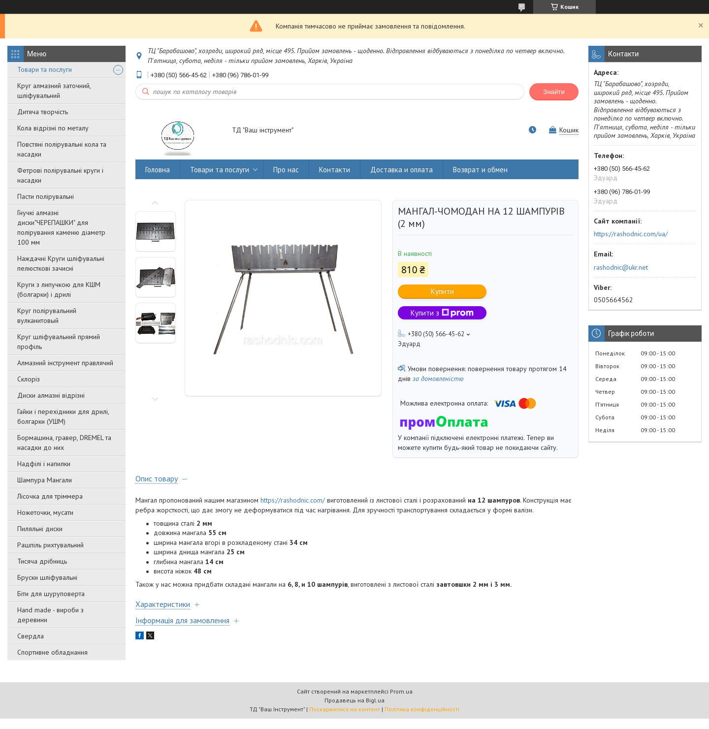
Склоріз (28, 379)
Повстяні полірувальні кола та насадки (61, 149)
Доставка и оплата (401, 169)
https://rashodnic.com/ (292, 500)
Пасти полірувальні (45, 196)
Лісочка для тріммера (50, 496)
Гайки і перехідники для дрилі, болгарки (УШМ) (63, 416)
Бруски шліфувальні (47, 577)
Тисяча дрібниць (42, 561)
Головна (157, 169)
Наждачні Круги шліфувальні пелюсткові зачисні (60, 263)
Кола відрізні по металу (53, 128)
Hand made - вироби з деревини (50, 614)
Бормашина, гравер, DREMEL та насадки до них (64, 442)
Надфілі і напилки (43, 463)
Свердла (30, 636)
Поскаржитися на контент (344, 709)
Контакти (334, 169)
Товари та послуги (44, 69)
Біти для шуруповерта (51, 593)
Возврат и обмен (480, 169)
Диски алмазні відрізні (51, 395)
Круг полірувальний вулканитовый (46, 315)
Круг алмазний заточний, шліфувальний (54, 90)
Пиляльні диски (40, 528)
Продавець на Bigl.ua (354, 700)
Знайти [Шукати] (554, 91)
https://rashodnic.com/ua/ (631, 233)
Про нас (286, 169)
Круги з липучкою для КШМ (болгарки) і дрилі (58, 289)
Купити (442, 291)
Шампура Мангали (44, 479)
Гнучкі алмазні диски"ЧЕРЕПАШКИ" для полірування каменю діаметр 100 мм (61, 227)
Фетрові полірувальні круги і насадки (60, 175)
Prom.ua (401, 691)
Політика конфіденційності (422, 709)
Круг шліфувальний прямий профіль (58, 341)
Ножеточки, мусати (45, 512)
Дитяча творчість (42, 111)
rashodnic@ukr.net (621, 267)
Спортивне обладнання (52, 652)
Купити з (442, 312)
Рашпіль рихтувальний (50, 544)
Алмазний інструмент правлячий (65, 362)
